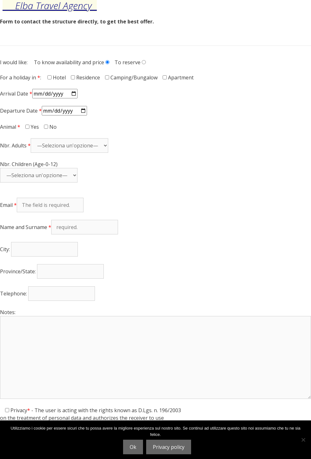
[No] (303, 440)
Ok (133, 446)
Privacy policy (168, 446)
